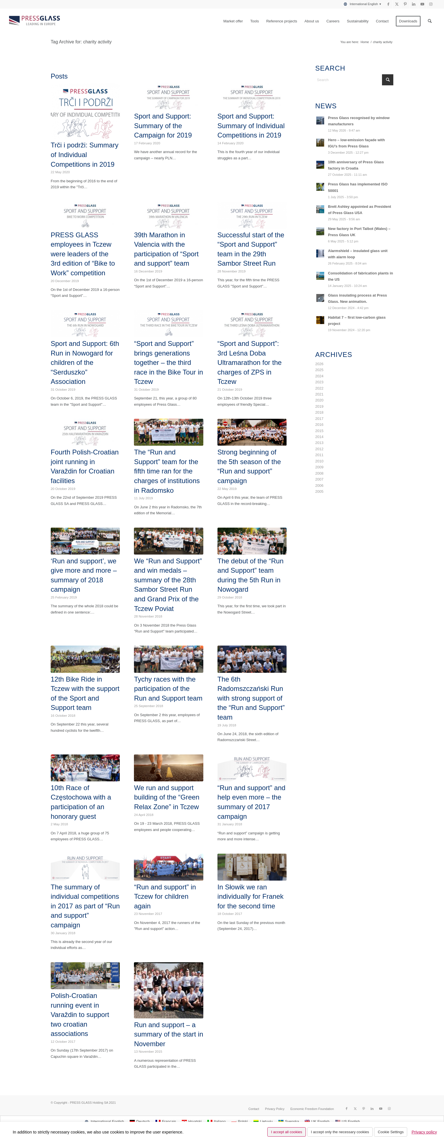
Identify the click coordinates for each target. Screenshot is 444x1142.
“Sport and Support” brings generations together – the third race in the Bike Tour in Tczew (168, 362)
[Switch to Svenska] (289, 1121)
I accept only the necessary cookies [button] (340, 1132)
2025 (319, 370)
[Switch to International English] (104, 1121)
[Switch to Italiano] (216, 1121)
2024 (319, 376)
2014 (319, 437)
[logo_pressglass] (36, 21)
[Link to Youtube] (422, 4)
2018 (319, 412)
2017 (319, 418)
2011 (319, 455)
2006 (319, 485)
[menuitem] (360, 4)
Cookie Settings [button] (391, 1132)
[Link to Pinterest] (405, 4)
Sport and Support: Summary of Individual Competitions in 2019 (251, 125)
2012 (319, 449)
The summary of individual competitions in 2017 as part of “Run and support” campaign (85, 906)
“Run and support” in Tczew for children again (165, 896)
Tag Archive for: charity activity (81, 41)
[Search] (429, 21)
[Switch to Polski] (240, 1121)
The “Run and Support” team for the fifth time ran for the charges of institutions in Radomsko (167, 471)
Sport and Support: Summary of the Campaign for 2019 (163, 125)
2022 (319, 388)
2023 (319, 382)
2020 (319, 400)
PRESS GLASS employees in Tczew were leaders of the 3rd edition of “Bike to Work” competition (83, 254)
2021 (319, 394)
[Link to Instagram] (431, 4)
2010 (319, 461)
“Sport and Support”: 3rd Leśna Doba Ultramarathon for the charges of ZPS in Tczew (249, 362)
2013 (319, 443)
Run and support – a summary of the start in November (168, 1034)
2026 (319, 364)
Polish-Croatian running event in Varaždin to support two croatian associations (80, 1014)
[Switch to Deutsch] (140, 1121)
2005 (319, 491)
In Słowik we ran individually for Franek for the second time (250, 896)
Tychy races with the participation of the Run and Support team (168, 688)
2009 (319, 467)
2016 (319, 424)
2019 (319, 406)
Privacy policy (424, 1132)
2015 (319, 431)
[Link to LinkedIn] (414, 4)
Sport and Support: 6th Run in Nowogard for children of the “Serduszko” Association (85, 362)
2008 (319, 473)
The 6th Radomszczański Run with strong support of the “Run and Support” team (251, 698)
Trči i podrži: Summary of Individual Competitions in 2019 (84, 154)
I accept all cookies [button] (286, 1132)
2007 (319, 479)
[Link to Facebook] (388, 4)
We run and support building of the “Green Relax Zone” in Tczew (166, 797)
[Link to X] (397, 4)
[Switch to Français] (166, 1121)
